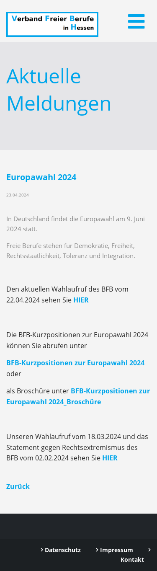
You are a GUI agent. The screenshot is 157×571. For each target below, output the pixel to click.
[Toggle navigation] (136, 21)
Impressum (114, 550)
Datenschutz (61, 550)
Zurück (18, 486)
